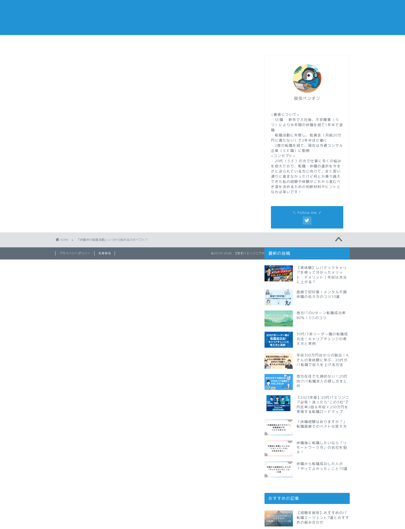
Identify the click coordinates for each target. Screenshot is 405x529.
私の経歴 (325, 42)
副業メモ (227, 42)
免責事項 (104, 253)
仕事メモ (129, 42)
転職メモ (80, 42)
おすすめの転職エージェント (276, 43)
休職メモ (178, 42)
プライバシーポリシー (74, 253)
